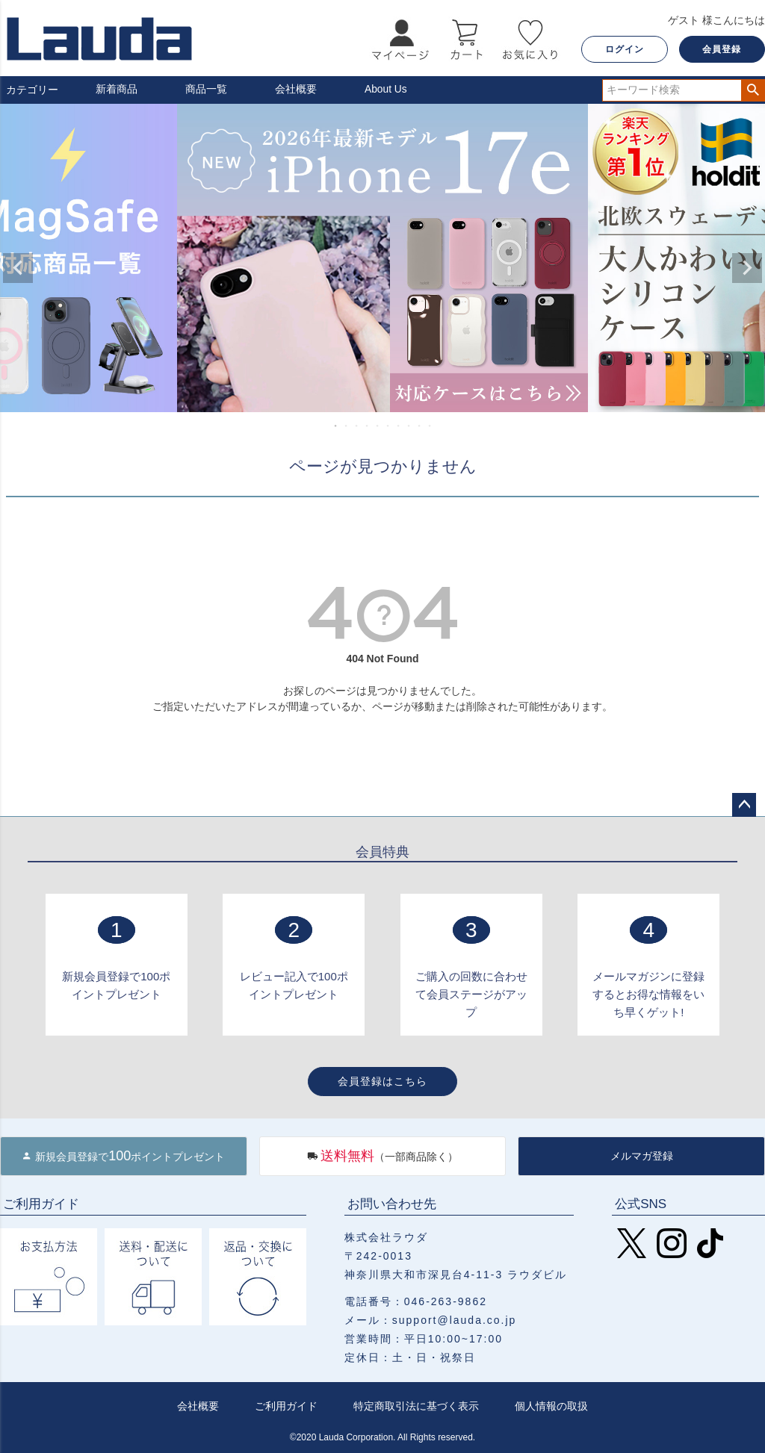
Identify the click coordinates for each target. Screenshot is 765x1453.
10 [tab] (430, 425)
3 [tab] (357, 425)
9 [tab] (420, 425)
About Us (386, 90)
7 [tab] (399, 425)
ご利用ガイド (286, 1406)
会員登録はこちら (382, 1081)
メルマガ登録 (641, 1156)
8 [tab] (409, 425)
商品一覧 (206, 90)
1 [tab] (336, 425)
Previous (18, 268)
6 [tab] (388, 425)
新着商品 (116, 90)
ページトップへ (744, 805)
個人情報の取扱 (551, 1406)
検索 (752, 90)
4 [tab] (367, 425)
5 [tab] (378, 425)
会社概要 (296, 90)
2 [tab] (346, 425)
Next (747, 268)
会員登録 (721, 49)
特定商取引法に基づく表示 (416, 1406)
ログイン (624, 49)
